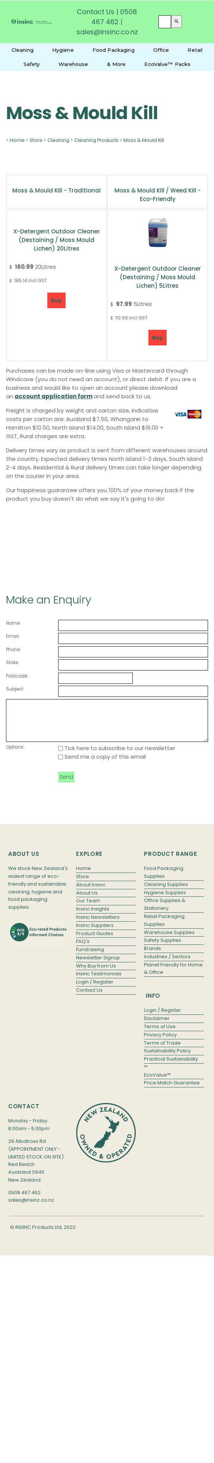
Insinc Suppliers (95, 933)
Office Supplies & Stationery (164, 912)
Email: (13, 636)
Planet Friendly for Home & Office (173, 976)
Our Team (88, 908)
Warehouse (73, 64)
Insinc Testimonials (99, 981)
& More (116, 64)
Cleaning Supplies (166, 892)
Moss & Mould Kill (143, 140)
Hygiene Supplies (165, 900)
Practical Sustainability (171, 1066)
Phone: (13, 649)
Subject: (15, 689)
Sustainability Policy (167, 1058)
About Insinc (91, 892)
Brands (152, 956)
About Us (87, 900)
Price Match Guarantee (172, 1090)
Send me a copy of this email (102, 764)
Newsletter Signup (98, 965)
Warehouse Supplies (169, 940)
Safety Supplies (162, 948)
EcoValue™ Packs (167, 64)
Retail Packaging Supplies (164, 928)
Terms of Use (160, 1034)
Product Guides (94, 941)
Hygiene (63, 50)
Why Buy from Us (96, 973)
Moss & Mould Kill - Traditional (56, 190)
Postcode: (17, 676)
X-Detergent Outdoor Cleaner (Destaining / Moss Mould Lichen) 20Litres (56, 239)
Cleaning (23, 50)
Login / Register (94, 989)
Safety (31, 64)
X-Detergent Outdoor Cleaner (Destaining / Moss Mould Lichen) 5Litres (157, 277)
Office (161, 50)
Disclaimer (157, 1026)
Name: (13, 623)
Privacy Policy (160, 1042)
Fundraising (90, 957)
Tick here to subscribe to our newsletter (116, 756)
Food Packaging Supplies (163, 880)
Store (36, 140)
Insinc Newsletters (98, 924)
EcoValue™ (157, 1082)
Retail (195, 50)
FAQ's (82, 949)
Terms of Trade (162, 1050)
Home (17, 140)
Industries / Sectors (167, 964)
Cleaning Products (96, 140)
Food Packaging (113, 50)
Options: (15, 755)
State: (12, 662)
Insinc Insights (92, 916)
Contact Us (95, 11)
